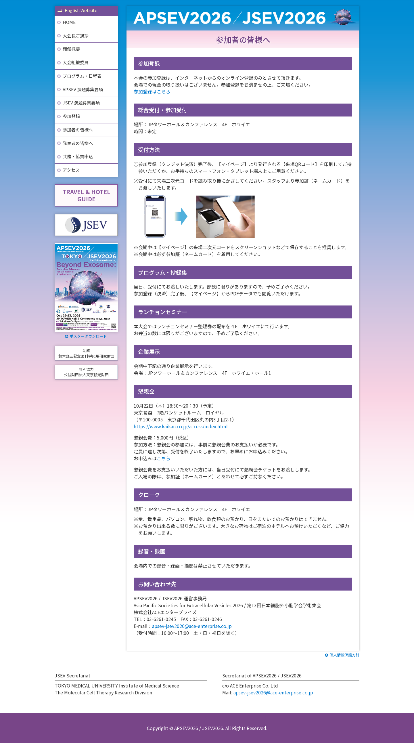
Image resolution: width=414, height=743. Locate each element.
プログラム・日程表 (82, 76)
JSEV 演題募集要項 (81, 103)
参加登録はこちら (152, 91)
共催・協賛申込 (78, 156)
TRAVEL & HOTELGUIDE (86, 195)
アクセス (71, 170)
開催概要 (71, 49)
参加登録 (71, 116)
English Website (77, 10)
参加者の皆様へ (78, 130)
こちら (163, 458)
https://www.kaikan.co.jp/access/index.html (181, 426)
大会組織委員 (76, 62)
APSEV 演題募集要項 (83, 89)
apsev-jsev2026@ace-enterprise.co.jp (192, 625)
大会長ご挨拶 (76, 36)
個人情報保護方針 (342, 655)
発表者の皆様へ (78, 143)
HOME (69, 22)
